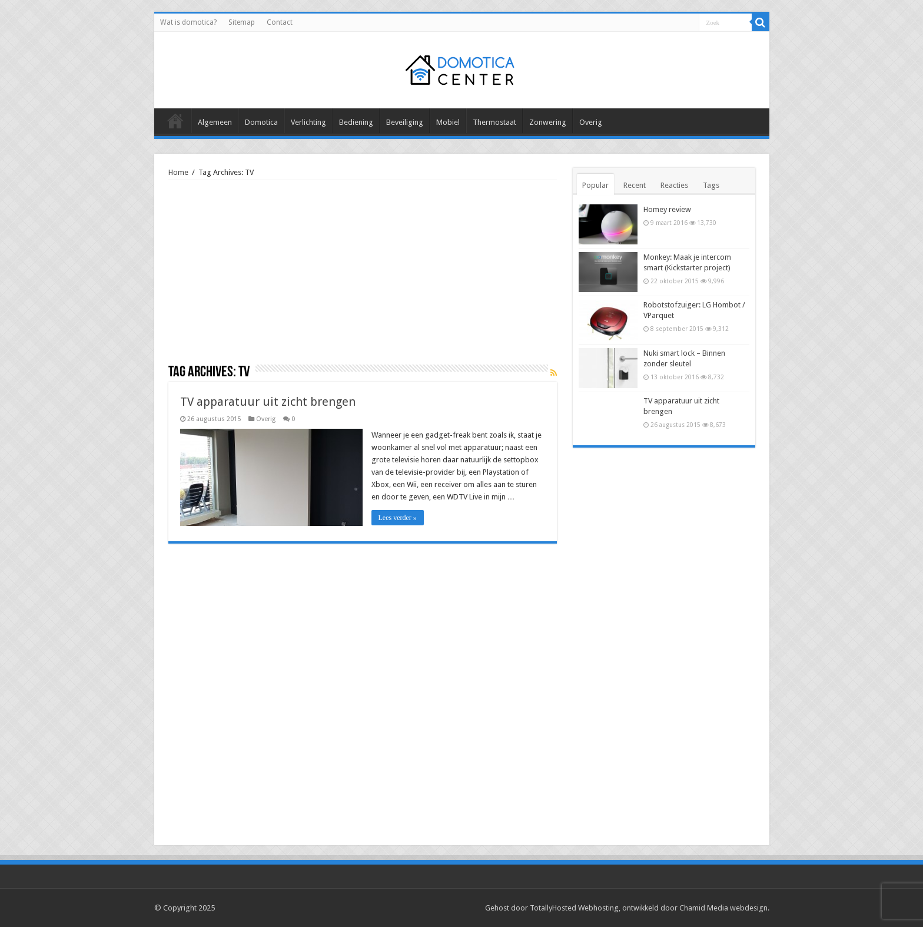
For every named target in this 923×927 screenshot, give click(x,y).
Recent (634, 185)
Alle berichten (175, 120)
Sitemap (241, 22)
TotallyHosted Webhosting (574, 907)
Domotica (261, 122)
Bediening (356, 122)
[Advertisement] (362, 276)
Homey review (667, 209)
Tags (711, 185)
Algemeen (215, 122)
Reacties (674, 185)
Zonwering (547, 122)
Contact (280, 22)
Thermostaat (494, 122)
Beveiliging (404, 122)
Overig (590, 122)
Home (178, 172)
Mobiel (448, 122)
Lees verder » (398, 518)
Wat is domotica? (188, 22)
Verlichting (308, 122)
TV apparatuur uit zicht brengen (268, 402)
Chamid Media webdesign (723, 907)
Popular (595, 185)
